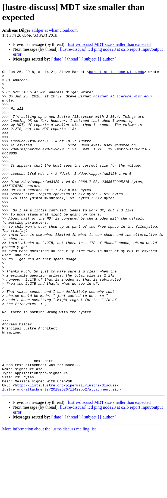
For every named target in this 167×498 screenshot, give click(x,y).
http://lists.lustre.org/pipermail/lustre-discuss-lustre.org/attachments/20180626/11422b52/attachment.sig (60, 451)
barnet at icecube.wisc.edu (116, 72)
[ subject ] (90, 59)
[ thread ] (73, 59)
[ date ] (57, 59)
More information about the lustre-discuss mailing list (49, 493)
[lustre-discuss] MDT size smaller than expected (108, 44)
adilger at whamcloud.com (54, 30)
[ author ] (108, 59)
